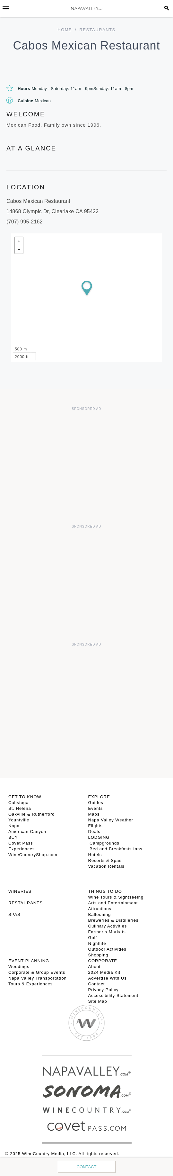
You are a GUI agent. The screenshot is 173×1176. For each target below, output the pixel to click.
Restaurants (97, 29)
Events (95, 808)
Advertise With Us (107, 978)
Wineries (19, 891)
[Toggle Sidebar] (6, 8)
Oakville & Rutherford (31, 814)
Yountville (18, 820)
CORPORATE (102, 960)
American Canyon (27, 831)
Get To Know (24, 796)
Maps (94, 814)
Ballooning (99, 914)
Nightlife (97, 943)
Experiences (21, 848)
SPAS (14, 914)
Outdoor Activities (107, 949)
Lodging (99, 837)
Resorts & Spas (105, 860)
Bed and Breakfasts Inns (115, 848)
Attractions (99, 908)
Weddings (19, 966)
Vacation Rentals (106, 866)
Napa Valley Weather (111, 820)
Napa (14, 825)
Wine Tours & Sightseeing (116, 897)
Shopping (98, 955)
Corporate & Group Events (36, 972)
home (64, 29)
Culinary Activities (107, 926)
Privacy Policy (103, 989)
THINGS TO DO (105, 891)
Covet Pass (20, 843)
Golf (92, 937)
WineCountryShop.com (32, 854)
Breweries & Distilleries (113, 920)
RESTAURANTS (25, 902)
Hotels (95, 854)
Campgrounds (103, 843)
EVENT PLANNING (28, 960)
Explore (99, 796)
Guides (95, 802)
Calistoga (18, 802)
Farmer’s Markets (107, 931)
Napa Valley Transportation (37, 978)
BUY (13, 837)
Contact (87, 1166)
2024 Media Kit (104, 972)
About (94, 966)
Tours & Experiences (30, 984)
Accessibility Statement (113, 995)
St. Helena (19, 808)
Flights (95, 825)
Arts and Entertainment (113, 902)
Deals (94, 831)
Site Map (97, 1001)
